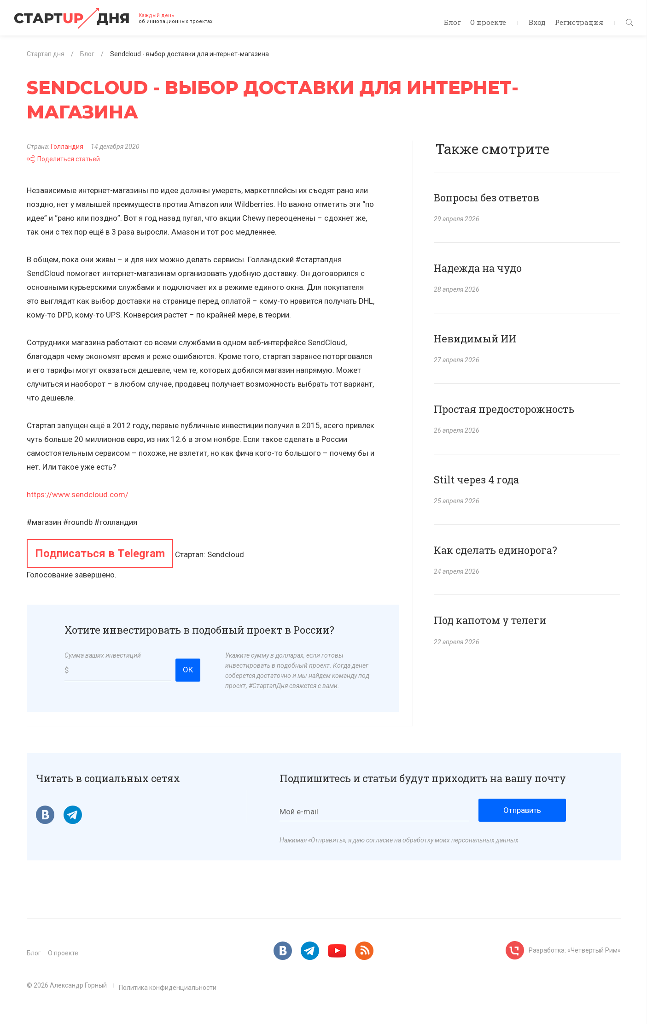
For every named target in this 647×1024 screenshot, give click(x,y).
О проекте (488, 22)
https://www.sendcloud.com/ (77, 494)
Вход (537, 22)
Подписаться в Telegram (100, 553)
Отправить (522, 810)
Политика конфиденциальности (167, 987)
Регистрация (579, 22)
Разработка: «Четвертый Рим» (575, 950)
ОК (188, 669)
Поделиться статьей (63, 159)
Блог (452, 22)
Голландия (67, 146)
